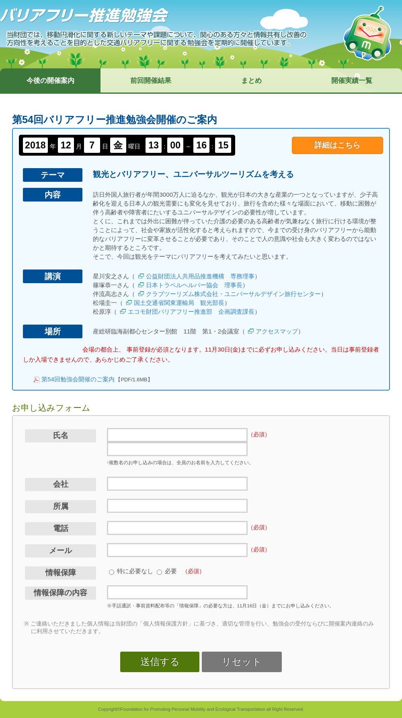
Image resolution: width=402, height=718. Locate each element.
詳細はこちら (337, 145)
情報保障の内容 (60, 592)
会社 (60, 484)
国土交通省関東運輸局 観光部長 (179, 302)
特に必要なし (135, 571)
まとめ (251, 80)
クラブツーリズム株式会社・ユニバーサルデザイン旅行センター (233, 293)
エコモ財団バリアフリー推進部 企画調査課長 (191, 311)
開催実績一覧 (351, 80)
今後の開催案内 (50, 80)
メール (60, 550)
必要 (171, 571)
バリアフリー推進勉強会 (84, 15)
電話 (60, 528)
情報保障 (60, 572)
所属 (60, 506)
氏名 (60, 435)
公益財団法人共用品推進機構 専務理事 (200, 276)
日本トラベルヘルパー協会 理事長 (194, 285)
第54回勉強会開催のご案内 (78, 379)
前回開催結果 (150, 80)
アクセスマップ (277, 331)
